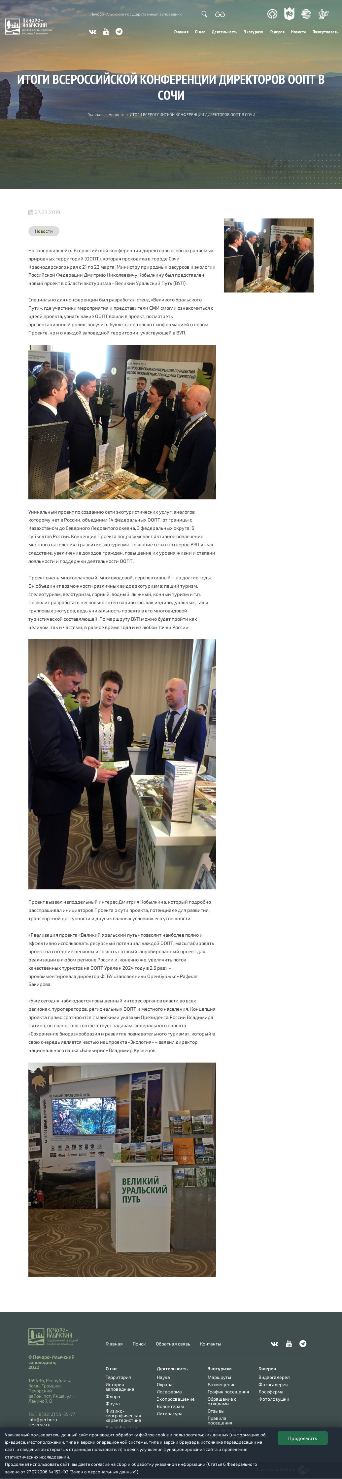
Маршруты (219, 1377)
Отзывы (216, 1411)
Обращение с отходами (222, 1401)
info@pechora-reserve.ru (43, 1422)
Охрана (165, 1384)
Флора (113, 1396)
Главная (181, 32)
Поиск (139, 1344)
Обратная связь (173, 1344)
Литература (170, 1413)
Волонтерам (170, 1406)
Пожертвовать (326, 32)
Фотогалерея (273, 1384)
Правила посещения (220, 1420)
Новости (298, 32)
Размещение (222, 1384)
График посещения (228, 1391)
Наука (163, 1377)
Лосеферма (169, 1391)
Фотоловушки (273, 1399)
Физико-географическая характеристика (123, 1415)
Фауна (113, 1403)
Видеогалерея (274, 1377)
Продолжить (302, 1438)
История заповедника (120, 1387)
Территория (118, 1377)
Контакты (210, 1344)
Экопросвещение (176, 1399)
